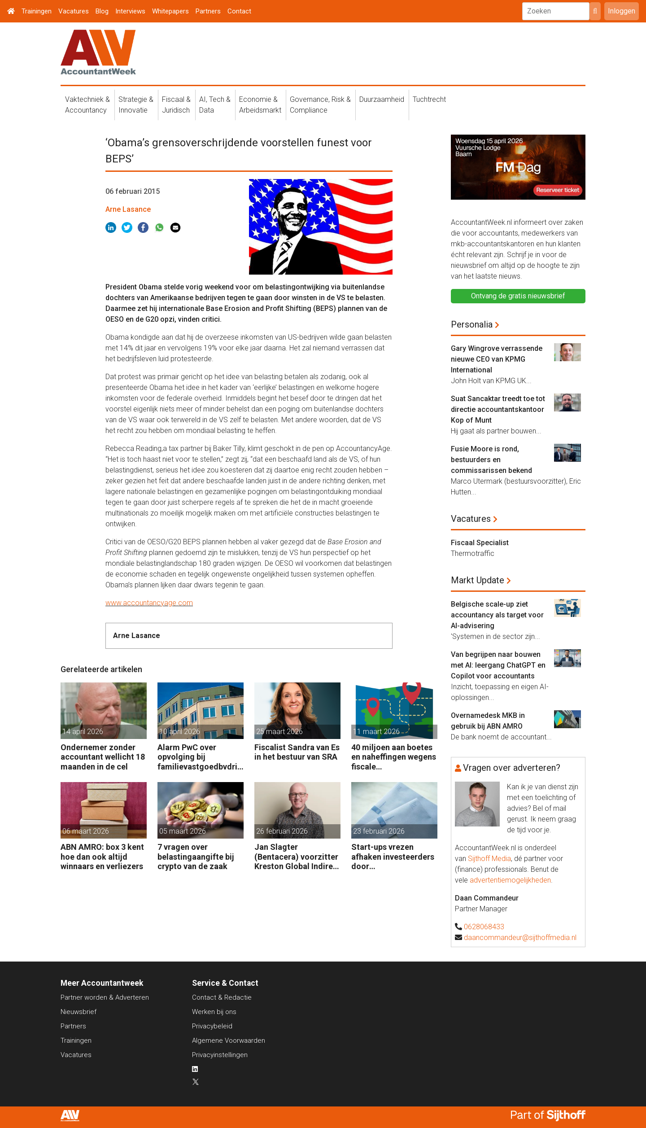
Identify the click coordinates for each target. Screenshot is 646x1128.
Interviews (130, 11)
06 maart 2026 (85, 831)
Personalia (472, 324)
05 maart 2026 (182, 831)
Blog (102, 11)
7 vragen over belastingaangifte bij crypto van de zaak (195, 856)
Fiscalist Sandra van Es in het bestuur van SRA (297, 752)
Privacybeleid (212, 1026)
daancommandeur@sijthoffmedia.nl (520, 937)
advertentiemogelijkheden (510, 880)
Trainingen (37, 11)
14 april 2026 (82, 731)
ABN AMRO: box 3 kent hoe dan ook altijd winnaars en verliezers (102, 856)
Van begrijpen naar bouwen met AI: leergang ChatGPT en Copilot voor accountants (498, 665)
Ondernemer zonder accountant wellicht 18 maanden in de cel (103, 757)
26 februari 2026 (282, 831)
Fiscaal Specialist (480, 542)
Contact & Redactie (222, 997)
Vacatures (73, 11)
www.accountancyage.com (149, 603)
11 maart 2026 (376, 731)
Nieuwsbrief (78, 1012)
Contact (239, 11)
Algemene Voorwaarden (228, 1040)
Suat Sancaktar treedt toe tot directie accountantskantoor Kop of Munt (498, 409)
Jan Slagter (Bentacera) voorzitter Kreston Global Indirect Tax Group (297, 856)
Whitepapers (170, 11)
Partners (208, 11)
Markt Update (477, 580)
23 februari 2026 (379, 831)
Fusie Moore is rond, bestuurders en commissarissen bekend (491, 460)
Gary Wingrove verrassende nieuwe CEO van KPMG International (496, 359)
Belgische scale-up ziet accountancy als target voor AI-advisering (497, 615)
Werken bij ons (214, 1012)
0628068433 (484, 927)
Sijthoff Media (489, 858)
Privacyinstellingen (220, 1055)
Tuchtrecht (429, 99)
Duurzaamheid (381, 99)
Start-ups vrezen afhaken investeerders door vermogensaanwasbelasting (393, 856)
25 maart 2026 (279, 731)
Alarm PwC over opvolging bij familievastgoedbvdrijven (200, 757)
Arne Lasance (128, 209)
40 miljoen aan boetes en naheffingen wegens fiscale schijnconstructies (393, 757)
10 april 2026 (179, 731)
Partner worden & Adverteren (105, 997)
